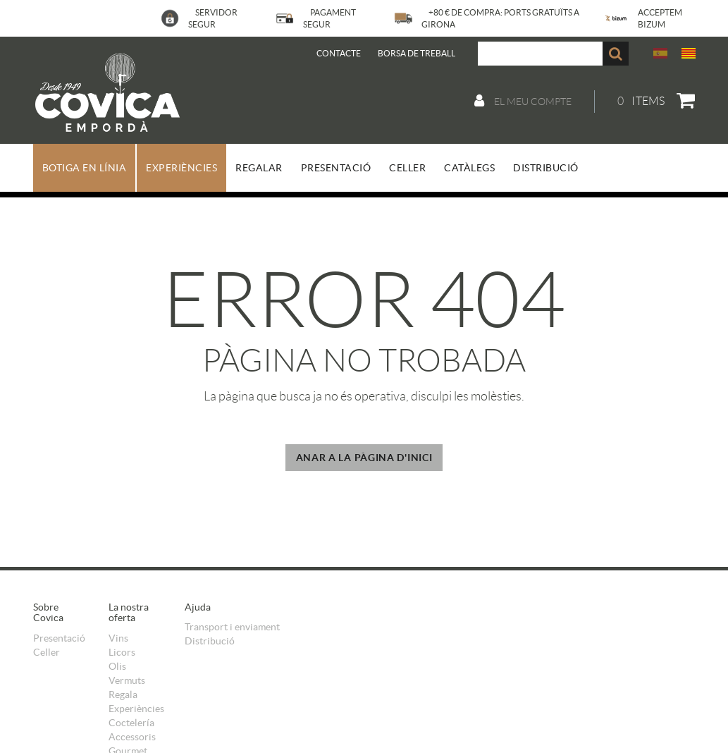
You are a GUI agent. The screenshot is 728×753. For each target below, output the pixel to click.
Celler (46, 652)
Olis (117, 666)
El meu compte (523, 101)
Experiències (136, 708)
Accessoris (132, 736)
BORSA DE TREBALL (416, 53)
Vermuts (127, 680)
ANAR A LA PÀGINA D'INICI (364, 457)
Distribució (210, 641)
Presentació (59, 638)
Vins (118, 638)
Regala (123, 694)
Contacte (338, 53)
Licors (122, 652)
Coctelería (131, 722)
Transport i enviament (232, 626)
